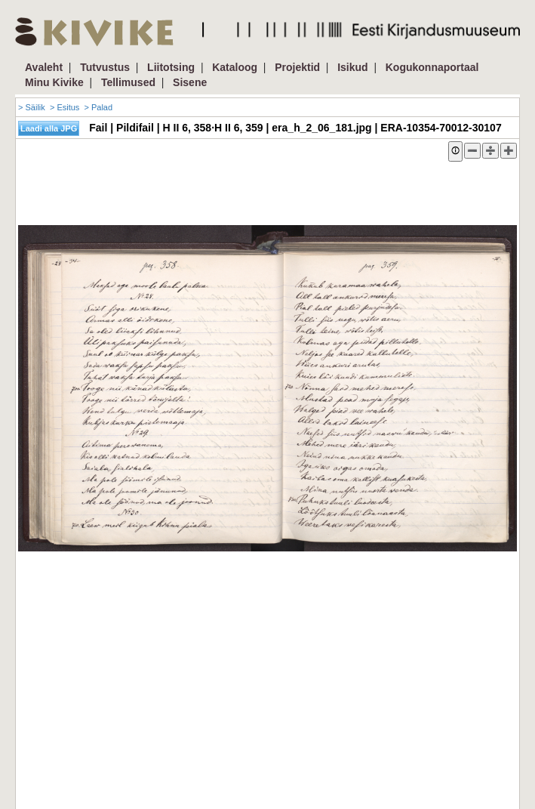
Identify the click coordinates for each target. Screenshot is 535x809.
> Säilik (31, 107)
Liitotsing (171, 67)
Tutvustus (105, 67)
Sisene (190, 82)
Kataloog (234, 67)
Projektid (297, 67)
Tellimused (128, 82)
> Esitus (64, 107)
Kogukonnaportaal (432, 67)
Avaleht (44, 67)
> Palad (98, 107)
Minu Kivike (54, 82)
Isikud (352, 67)
